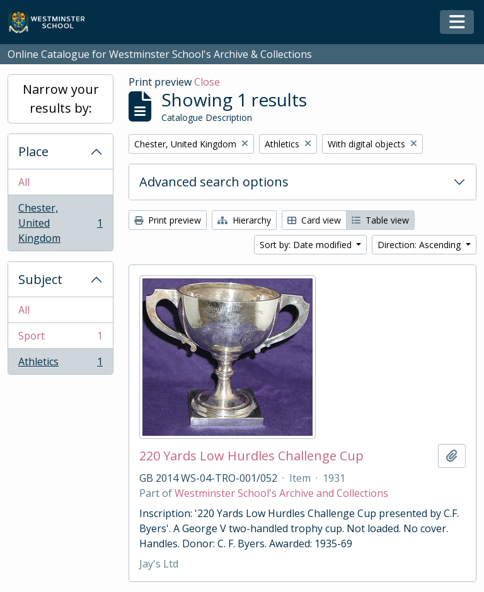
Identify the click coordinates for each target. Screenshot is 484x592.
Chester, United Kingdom (60, 223)
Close (207, 82)
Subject (40, 279)
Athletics (60, 364)
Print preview (167, 220)
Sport (60, 338)
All (24, 182)
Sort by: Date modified (307, 245)
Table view (380, 220)
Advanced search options (214, 181)
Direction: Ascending (420, 245)
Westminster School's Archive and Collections (281, 493)
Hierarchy (244, 220)
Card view (314, 220)
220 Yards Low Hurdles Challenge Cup (251, 456)
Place (33, 151)
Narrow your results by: (61, 99)
